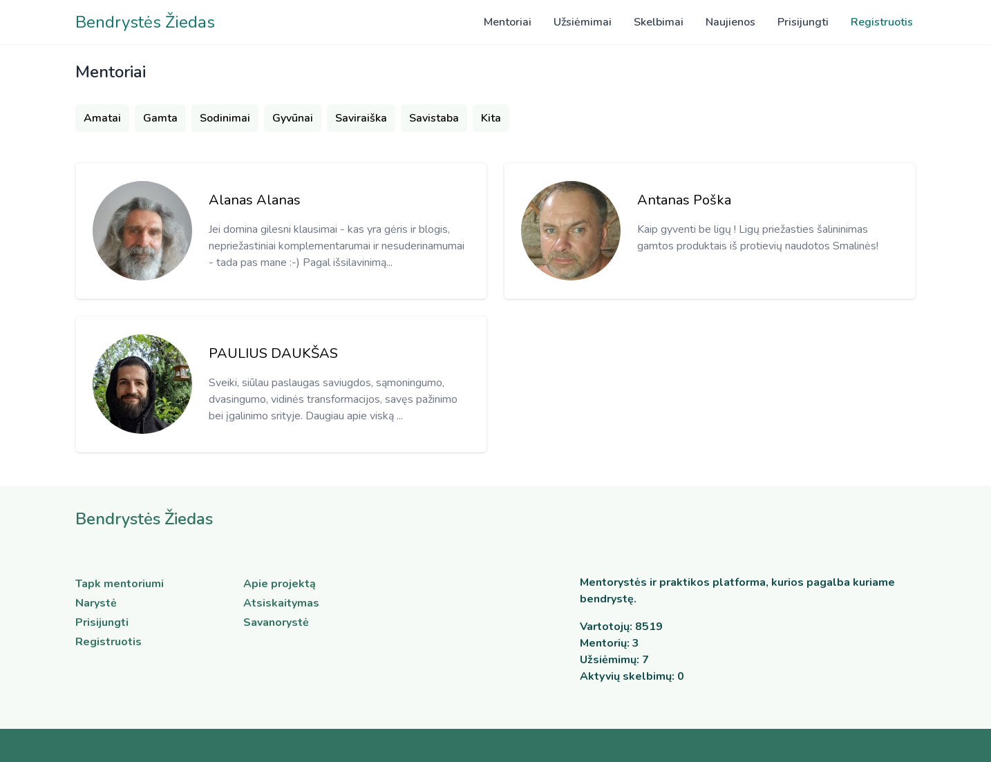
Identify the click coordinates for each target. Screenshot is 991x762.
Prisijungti (803, 22)
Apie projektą (279, 583)
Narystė (96, 603)
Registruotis (882, 22)
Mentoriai (507, 22)
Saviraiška (361, 118)
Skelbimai (658, 22)
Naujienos (730, 22)
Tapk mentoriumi (119, 583)
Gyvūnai (292, 118)
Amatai (102, 118)
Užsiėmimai (583, 22)
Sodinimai (225, 118)
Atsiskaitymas (281, 603)
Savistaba (434, 118)
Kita (491, 118)
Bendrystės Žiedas (145, 22)
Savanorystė (276, 622)
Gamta (160, 118)
